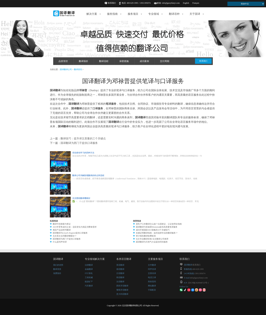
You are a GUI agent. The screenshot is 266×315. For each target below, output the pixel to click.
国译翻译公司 (66, 69)
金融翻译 (89, 269)
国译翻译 (58, 259)
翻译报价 (83, 61)
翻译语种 (176, 13)
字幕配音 (152, 290)
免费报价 (57, 273)
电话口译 (152, 277)
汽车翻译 (89, 286)
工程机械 (89, 277)
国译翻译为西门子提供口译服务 (79, 143)
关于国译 (197, 13)
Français (195, 3)
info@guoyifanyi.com (171, 3)
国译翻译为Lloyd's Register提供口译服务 (70, 233)
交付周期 (165, 61)
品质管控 (63, 61)
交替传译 (152, 273)
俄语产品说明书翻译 (62, 230)
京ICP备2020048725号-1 (198, 283)
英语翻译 (120, 265)
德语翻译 (120, 269)
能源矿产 (89, 281)
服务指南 (114, 13)
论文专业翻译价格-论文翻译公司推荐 (152, 239)
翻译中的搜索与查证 (62, 224)
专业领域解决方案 (95, 259)
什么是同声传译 (60, 242)
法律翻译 (89, 265)
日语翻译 (120, 273)
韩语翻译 (120, 277)
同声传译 (152, 269)
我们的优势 (58, 265)
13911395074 (199, 273)
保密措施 (124, 61)
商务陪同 (152, 281)
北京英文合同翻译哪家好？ (65, 236)
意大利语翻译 (122, 294)
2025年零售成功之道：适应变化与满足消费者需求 (75, 227)
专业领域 (155, 13)
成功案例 (144, 61)
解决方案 (93, 13)
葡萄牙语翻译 (122, 290)
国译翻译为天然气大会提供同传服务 (152, 242)
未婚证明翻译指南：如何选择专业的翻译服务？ (157, 233)
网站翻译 (152, 286)
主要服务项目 (155, 259)
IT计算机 (89, 273)
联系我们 (112, 3)
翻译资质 (57, 269)
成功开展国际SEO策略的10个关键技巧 (153, 230)
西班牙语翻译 (122, 286)
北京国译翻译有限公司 (132, 305)
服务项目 (135, 13)
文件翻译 (152, 265)
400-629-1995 (198, 269)
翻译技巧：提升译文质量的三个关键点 (83, 138)
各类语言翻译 (123, 259)
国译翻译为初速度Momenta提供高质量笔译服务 (156, 227)
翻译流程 (104, 61)
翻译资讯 (78, 69)
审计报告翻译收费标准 (146, 236)
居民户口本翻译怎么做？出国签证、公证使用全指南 (159, 224)
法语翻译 (120, 281)
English (186, 3)
